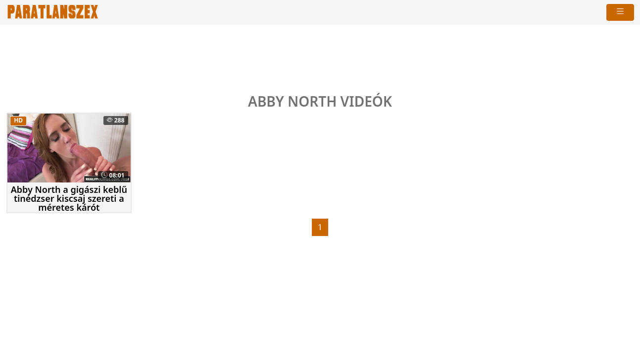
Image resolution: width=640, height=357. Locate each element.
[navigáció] (620, 12)
